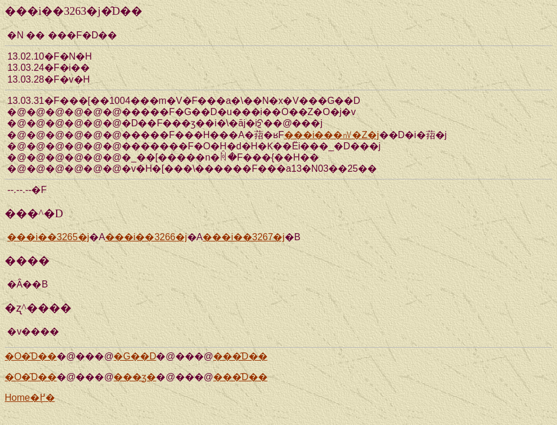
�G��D (134, 356)
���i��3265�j (48, 237)
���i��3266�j (146, 237)
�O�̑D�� (31, 356)
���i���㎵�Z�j (331, 135)
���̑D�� (240, 356)
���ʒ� (134, 377)
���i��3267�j (244, 237)
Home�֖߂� (30, 398)
